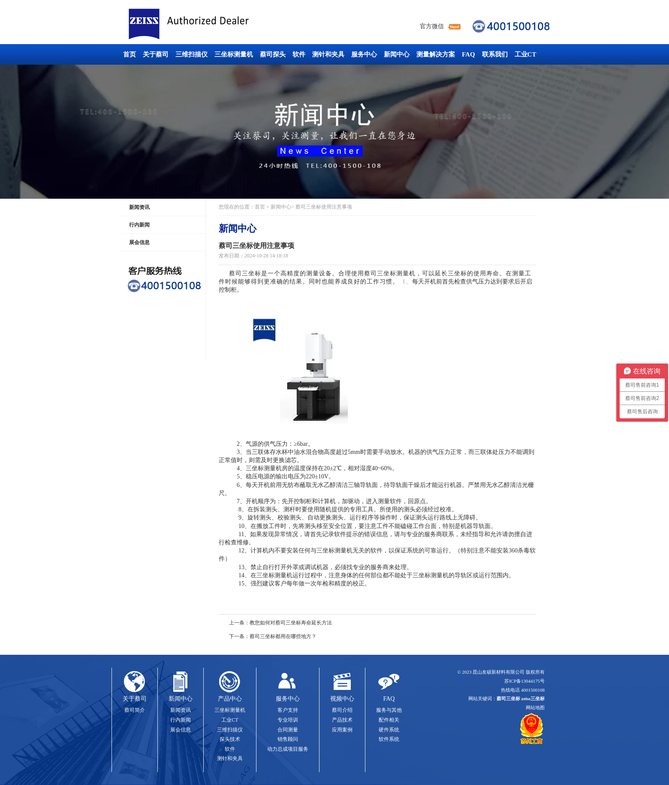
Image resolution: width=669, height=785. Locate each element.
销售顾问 (287, 739)
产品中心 (230, 698)
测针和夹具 (328, 54)
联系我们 (495, 54)
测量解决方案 (435, 54)
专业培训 (287, 720)
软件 (298, 54)
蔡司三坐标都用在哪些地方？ (283, 636)
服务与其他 (389, 710)
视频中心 (342, 698)
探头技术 (230, 739)
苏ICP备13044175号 (524, 681)
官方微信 (432, 26)
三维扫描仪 (191, 54)
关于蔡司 (156, 54)
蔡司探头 (273, 54)
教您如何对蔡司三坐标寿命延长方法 (291, 623)
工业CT (525, 54)
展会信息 (139, 242)
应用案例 (342, 730)
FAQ (468, 54)
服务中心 (364, 54)
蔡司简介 (134, 710)
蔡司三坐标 (208, 24)
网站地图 (535, 707)
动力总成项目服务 (287, 749)
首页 (129, 54)
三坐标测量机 (233, 54)
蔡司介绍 (342, 710)
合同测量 (287, 730)
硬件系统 (389, 730)
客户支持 (287, 710)
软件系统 (389, 739)
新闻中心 (397, 54)
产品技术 (342, 720)
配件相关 (389, 720)
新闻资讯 (139, 207)
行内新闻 (139, 225)
